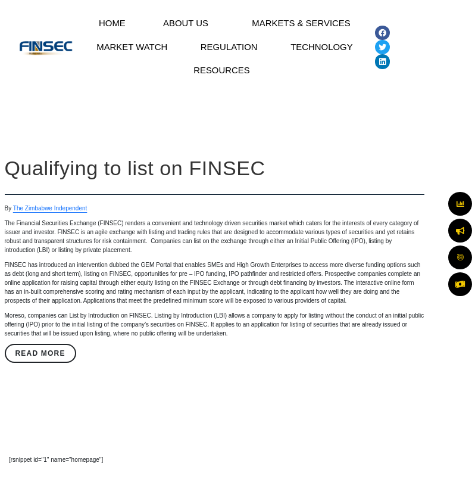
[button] (186, 25)
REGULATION (229, 53)
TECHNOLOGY (321, 53)
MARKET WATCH (132, 53)
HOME (111, 25)
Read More (40, 365)
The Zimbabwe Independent (50, 220)
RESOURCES (222, 80)
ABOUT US (183, 25)
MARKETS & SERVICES (300, 25)
